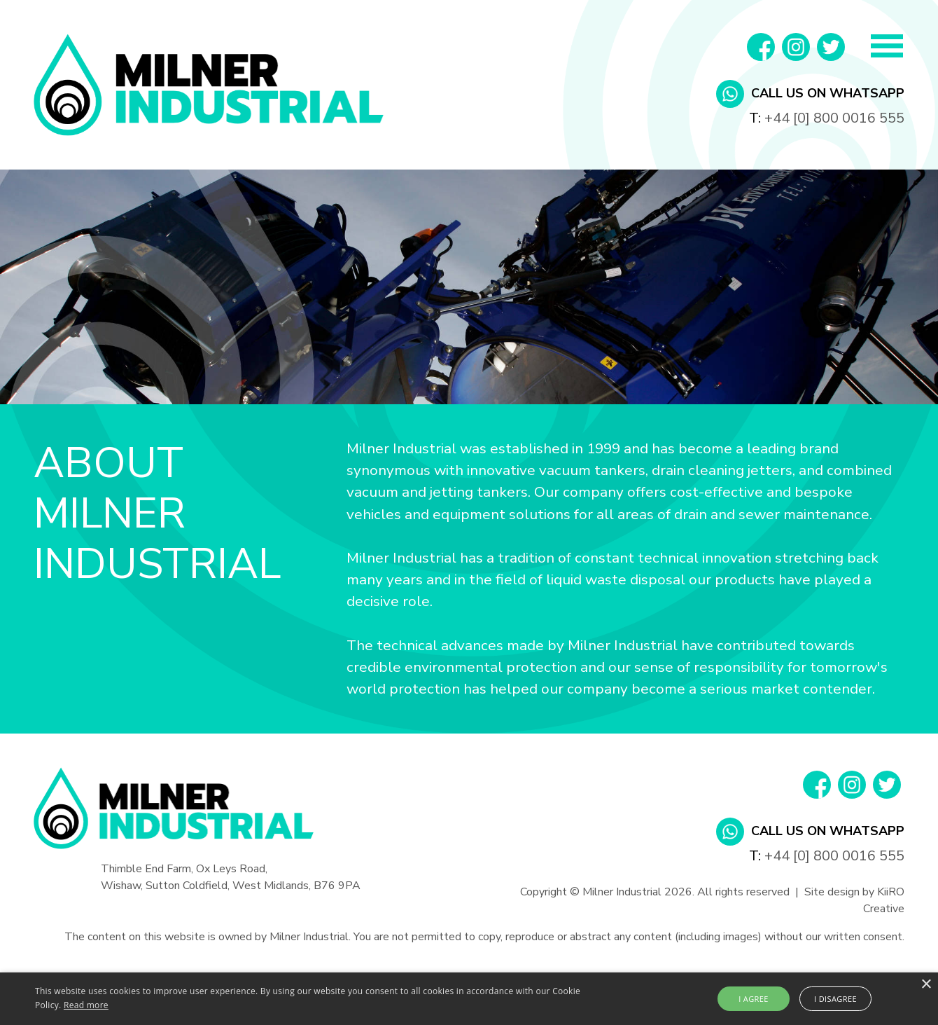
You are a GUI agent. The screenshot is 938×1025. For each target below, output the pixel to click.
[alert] (469, 998)
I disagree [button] (835, 998)
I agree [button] (753, 998)
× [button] (925, 984)
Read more (86, 1005)
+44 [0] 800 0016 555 (834, 118)
